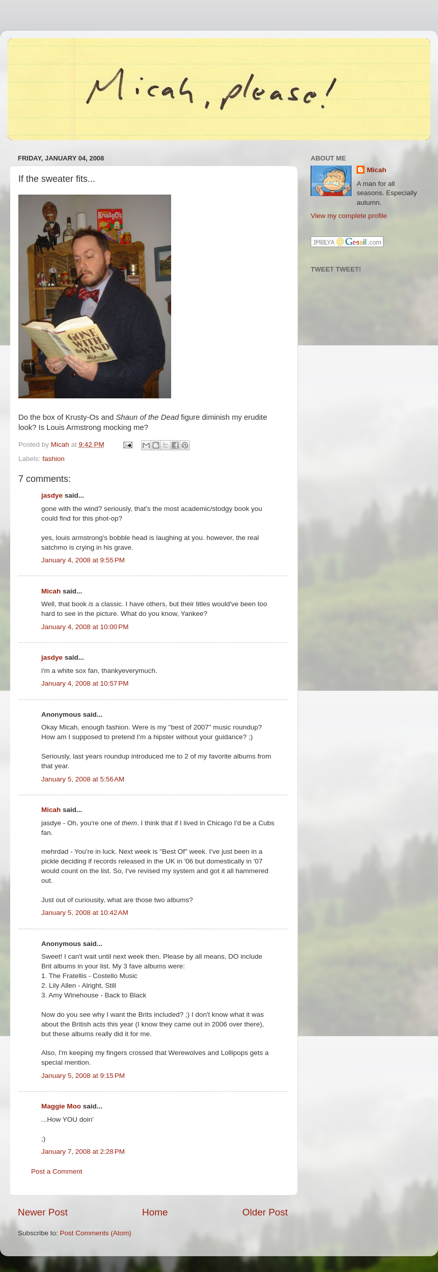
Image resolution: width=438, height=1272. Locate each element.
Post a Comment (57, 1171)
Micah (51, 591)
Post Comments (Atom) (95, 1233)
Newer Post (43, 1212)
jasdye (52, 495)
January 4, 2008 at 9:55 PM (83, 560)
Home (155, 1212)
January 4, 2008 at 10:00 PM (85, 627)
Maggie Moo (61, 1106)
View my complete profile (349, 216)
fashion (53, 459)
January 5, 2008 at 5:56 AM (82, 779)
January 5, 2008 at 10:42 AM (84, 912)
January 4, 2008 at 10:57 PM (85, 683)
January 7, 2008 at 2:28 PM (83, 1151)
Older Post (265, 1212)
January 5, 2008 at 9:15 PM (83, 1075)
